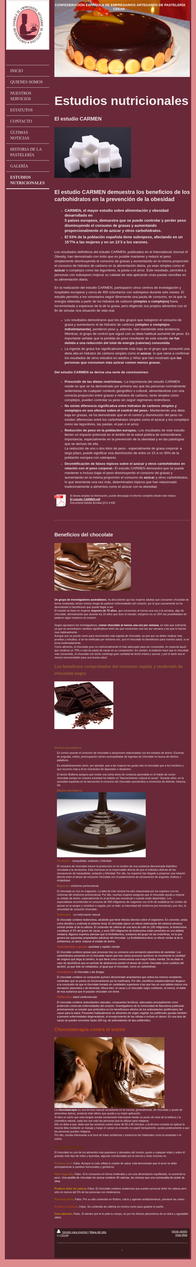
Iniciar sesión (179, 1231)
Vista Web (181, 1234)
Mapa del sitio (98, 1232)
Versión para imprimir (72, 1232)
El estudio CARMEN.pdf (85, 499)
